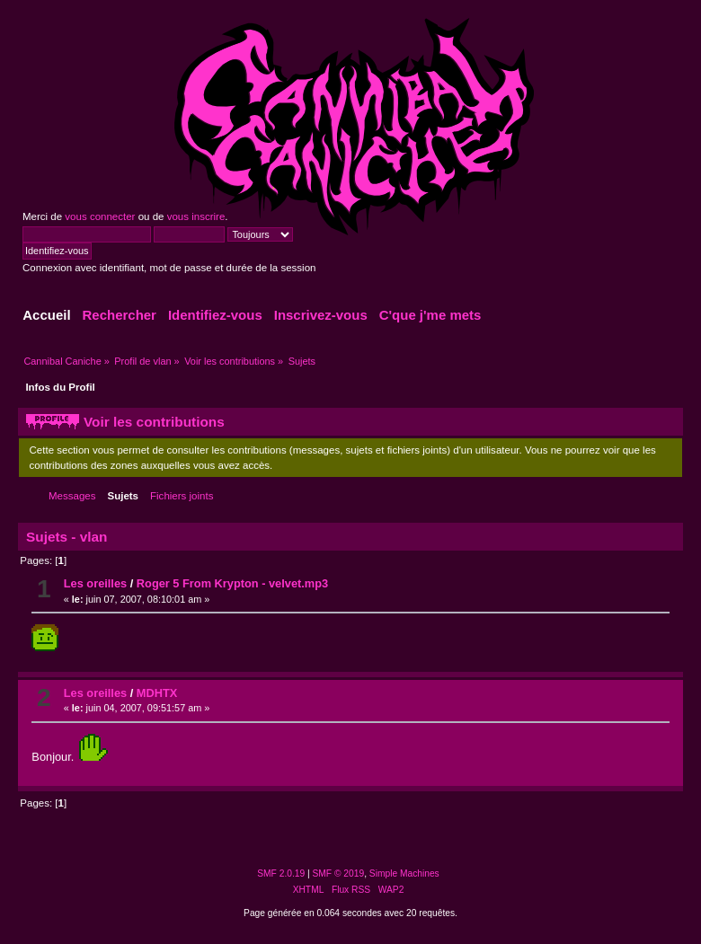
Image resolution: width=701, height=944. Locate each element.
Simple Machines (404, 873)
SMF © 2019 (339, 873)
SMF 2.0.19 (281, 873)
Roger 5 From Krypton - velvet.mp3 (232, 583)
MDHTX (157, 693)
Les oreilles (95, 583)
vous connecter (100, 216)
